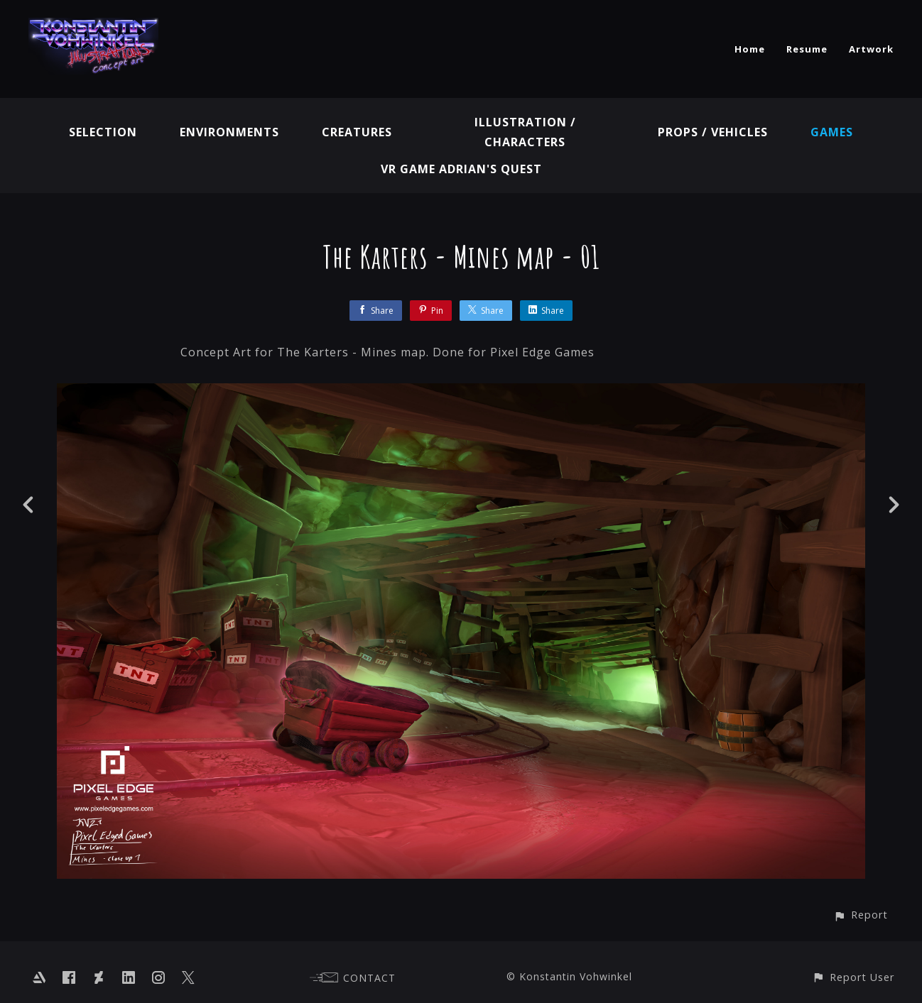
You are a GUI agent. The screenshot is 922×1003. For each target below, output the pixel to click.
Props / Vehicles (713, 132)
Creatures (357, 132)
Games (831, 132)
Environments (229, 132)
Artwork (871, 49)
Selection (103, 132)
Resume (807, 49)
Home (749, 49)
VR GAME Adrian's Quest (461, 169)
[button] (861, 914)
